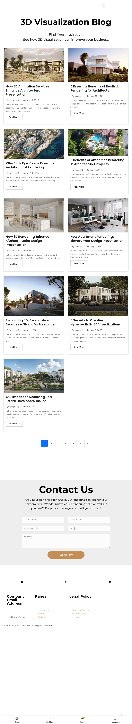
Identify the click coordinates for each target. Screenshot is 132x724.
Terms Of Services (81, 615)
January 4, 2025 (30, 335)
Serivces (42, 622)
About (41, 618)
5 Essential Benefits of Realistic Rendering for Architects (96, 88)
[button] (103, 5)
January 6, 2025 (30, 255)
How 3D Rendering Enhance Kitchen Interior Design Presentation (29, 245)
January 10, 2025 (95, 96)
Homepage (43, 615)
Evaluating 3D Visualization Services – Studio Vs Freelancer (32, 327)
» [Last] (87, 448)
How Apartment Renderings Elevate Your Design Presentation (98, 243)
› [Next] (80, 448)
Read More (14, 117)
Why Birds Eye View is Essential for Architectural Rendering (31, 165)
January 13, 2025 (30, 100)
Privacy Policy (79, 618)
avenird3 (14, 100)
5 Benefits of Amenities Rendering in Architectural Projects (92, 164)
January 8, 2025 (94, 174)
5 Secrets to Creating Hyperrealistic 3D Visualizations (96, 327)
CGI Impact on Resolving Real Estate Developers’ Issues (30, 403)
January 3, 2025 (94, 335)
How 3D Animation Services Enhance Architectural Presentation (28, 90)
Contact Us (77, 622)
